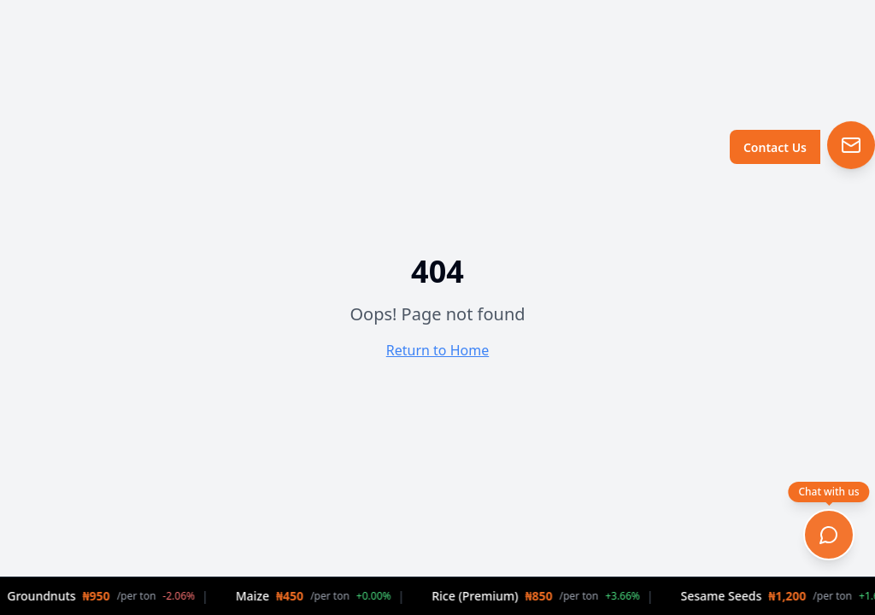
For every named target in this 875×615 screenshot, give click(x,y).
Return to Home (437, 350)
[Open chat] (828, 534)
